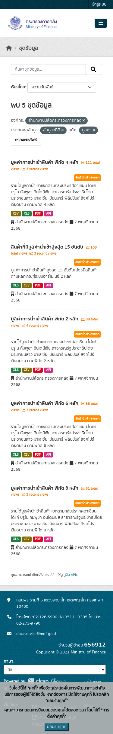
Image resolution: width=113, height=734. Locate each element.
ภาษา (8, 662)
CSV (16, 213)
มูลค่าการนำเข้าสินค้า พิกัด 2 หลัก (45, 319)
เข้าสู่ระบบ (99, 5)
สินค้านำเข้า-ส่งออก (87, 178)
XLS (27, 213)
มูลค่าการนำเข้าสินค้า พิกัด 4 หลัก (45, 162)
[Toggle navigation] (101, 23)
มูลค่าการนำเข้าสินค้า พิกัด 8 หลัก (45, 488)
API (48, 213)
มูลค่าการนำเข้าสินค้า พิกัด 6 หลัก (45, 403)
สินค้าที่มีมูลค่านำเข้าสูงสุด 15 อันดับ (47, 247)
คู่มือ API (70, 574)
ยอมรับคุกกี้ (56, 727)
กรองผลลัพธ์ (26, 140)
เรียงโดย (18, 87)
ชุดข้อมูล (28, 48)
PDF (38, 213)
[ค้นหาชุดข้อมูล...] (48, 69)
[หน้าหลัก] (9, 48)
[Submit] (94, 69)
